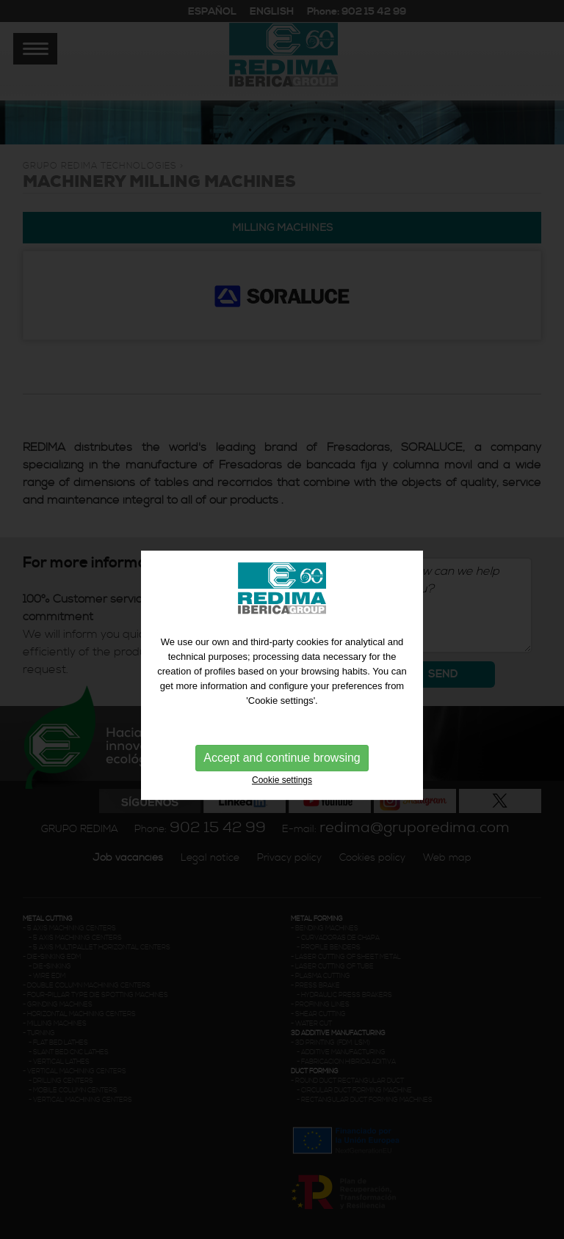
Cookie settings (282, 792)
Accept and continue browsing (281, 770)
